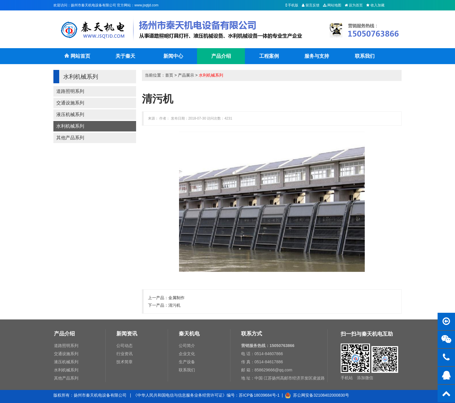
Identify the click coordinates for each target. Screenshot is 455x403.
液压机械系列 (70, 114)
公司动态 (124, 345)
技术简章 (124, 361)
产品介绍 (221, 56)
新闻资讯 (126, 334)
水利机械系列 (70, 126)
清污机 (174, 305)
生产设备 (187, 361)
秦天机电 (189, 334)
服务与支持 (316, 56)
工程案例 (269, 56)
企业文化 (187, 353)
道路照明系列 (70, 91)
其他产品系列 (70, 137)
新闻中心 (173, 56)
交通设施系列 (70, 102)
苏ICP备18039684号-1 (259, 395)
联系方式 (251, 334)
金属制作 (176, 297)
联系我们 (365, 56)
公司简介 (187, 345)
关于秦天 (125, 56)
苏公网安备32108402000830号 (317, 395)
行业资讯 (124, 353)
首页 (169, 75)
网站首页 (77, 58)
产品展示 (186, 75)
